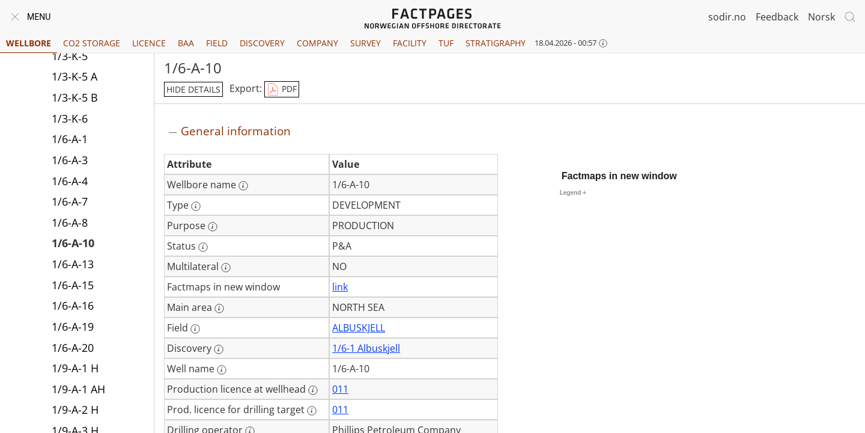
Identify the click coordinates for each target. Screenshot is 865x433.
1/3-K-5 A (74, 76)
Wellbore (28, 43)
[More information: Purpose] (212, 227)
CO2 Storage (91, 43)
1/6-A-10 (73, 243)
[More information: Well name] (221, 370)
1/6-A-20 (73, 347)
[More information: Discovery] (218, 349)
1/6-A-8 (70, 222)
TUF (446, 43)
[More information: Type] (196, 206)
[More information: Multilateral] (226, 267)
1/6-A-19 (73, 326)
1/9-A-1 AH (78, 389)
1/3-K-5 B (75, 97)
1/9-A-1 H (75, 368)
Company (317, 43)
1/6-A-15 (73, 285)
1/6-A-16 (73, 305)
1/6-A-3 (70, 160)
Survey (365, 43)
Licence (149, 43)
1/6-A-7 (70, 201)
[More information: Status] (203, 247)
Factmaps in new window (619, 176)
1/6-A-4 (70, 181)
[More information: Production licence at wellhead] (313, 390)
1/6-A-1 (70, 139)
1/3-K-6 (70, 118)
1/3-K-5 (70, 56)
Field (217, 43)
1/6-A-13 (73, 264)
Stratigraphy (496, 43)
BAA (186, 43)
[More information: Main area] (219, 308)
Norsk (821, 16)
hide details (193, 89)
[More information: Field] (195, 329)
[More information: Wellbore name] (243, 186)
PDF (282, 89)
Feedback (777, 16)
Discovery (262, 43)
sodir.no (727, 16)
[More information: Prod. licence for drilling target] (312, 411)
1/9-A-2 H (75, 409)
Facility (409, 43)
